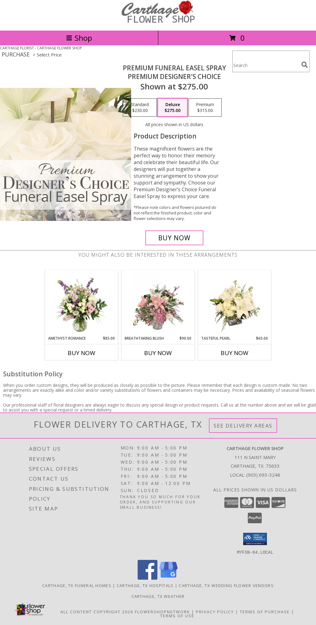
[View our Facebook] (147, 578)
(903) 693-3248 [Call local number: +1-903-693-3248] (263, 475)
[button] (255, 539)
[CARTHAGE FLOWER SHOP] (158, 21)
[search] (305, 64)
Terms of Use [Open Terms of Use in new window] (177, 615)
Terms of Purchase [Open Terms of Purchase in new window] (265, 611)
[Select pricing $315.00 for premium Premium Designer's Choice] (205, 108)
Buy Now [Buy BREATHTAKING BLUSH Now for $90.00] (158, 353)
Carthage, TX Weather (158, 596)
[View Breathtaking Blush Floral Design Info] (158, 303)
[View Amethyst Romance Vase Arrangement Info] (81, 303)
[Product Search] (266, 65)
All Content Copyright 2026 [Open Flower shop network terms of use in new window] (96, 611)
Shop (79, 38)
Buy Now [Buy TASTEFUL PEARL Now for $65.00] (234, 353)
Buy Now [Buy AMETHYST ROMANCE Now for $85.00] (81, 353)
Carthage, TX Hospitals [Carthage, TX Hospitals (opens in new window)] (145, 585)
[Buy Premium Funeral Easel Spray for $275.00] (174, 237)
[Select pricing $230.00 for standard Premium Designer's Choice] (139, 108)
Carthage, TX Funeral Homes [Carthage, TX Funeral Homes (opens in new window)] (76, 585)
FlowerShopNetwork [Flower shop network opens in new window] (162, 611)
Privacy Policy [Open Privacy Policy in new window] (215, 611)
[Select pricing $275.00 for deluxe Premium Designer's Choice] (172, 108)
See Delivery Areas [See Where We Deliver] (243, 425)
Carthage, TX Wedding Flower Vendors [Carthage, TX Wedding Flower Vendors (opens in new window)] (226, 585)
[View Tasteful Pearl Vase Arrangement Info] (234, 303)
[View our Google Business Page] (168, 578)
